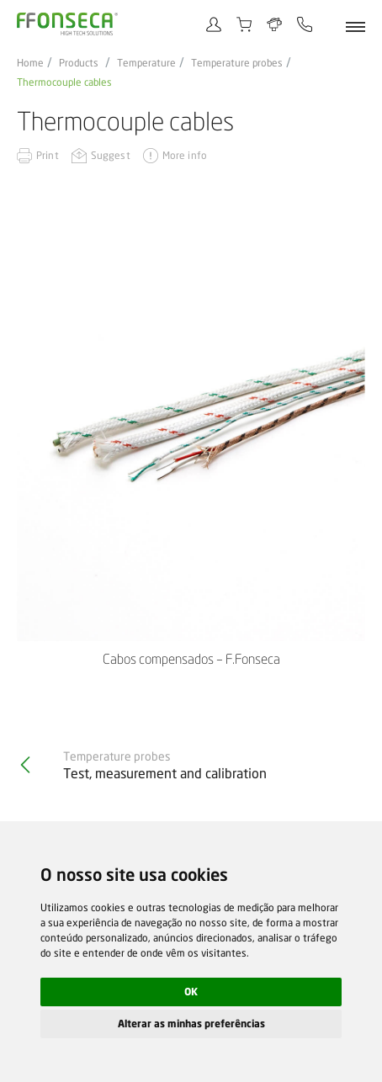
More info (184, 155)
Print (47, 155)
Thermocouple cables (64, 82)
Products (78, 63)
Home (30, 63)
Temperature (146, 63)
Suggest (110, 155)
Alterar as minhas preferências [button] (191, 1023)
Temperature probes (237, 63)
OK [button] (191, 991)
